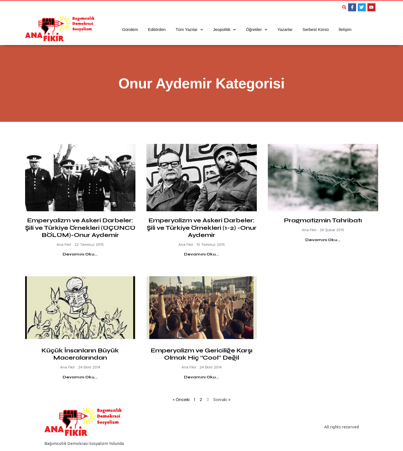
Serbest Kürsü (315, 29)
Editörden (157, 29)
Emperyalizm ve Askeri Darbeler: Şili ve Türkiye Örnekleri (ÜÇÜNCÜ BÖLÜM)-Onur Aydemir (80, 228)
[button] (344, 7)
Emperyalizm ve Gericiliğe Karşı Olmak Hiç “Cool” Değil (201, 354)
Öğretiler (257, 29)
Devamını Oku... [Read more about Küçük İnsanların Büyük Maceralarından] (80, 377)
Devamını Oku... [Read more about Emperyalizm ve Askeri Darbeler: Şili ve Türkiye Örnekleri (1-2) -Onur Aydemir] (201, 254)
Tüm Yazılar (189, 29)
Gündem (130, 29)
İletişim (344, 29)
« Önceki (181, 399)
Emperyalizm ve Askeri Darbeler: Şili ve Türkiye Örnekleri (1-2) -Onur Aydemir (202, 228)
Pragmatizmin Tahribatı (323, 220)
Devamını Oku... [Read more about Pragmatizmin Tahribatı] (323, 240)
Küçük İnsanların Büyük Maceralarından (80, 354)
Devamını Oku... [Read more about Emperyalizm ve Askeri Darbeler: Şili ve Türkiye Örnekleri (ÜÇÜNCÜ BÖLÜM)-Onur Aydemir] (80, 254)
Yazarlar (285, 29)
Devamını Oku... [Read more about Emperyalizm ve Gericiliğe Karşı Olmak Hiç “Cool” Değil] (201, 377)
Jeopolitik (224, 29)
